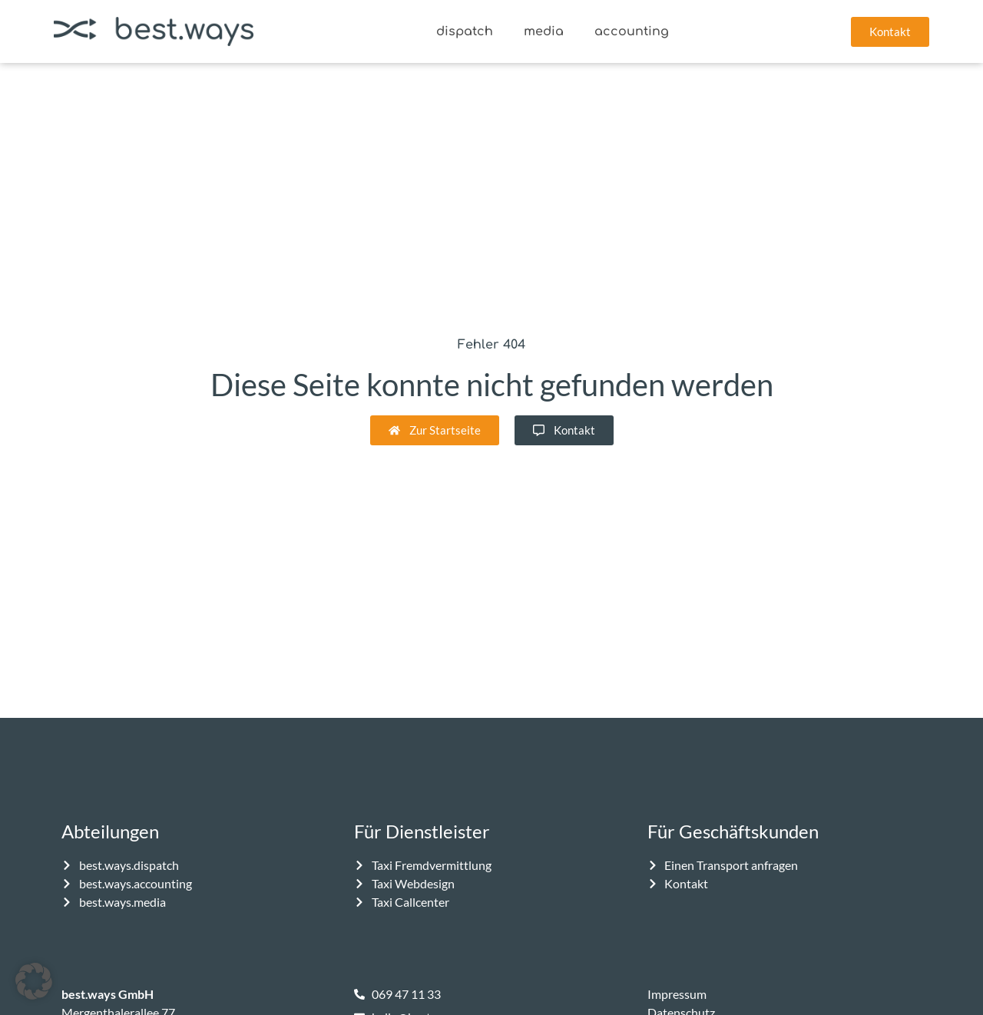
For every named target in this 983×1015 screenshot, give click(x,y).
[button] (34, 981)
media (544, 31)
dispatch (464, 31)
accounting (631, 31)
